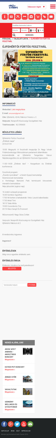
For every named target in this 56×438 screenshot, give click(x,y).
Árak (12, 431)
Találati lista (21, 39)
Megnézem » (10, 360)
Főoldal (6, 39)
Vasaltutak (10, 389)
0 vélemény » (48, 95)
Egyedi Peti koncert (14, 367)
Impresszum (25, 431)
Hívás (41, 95)
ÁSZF (18, 431)
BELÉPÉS (12, 268)
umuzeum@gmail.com (16, 113)
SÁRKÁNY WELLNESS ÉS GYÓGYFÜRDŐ (11, 404)
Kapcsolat (5, 431)
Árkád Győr (10, 377)
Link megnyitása (18, 109)
